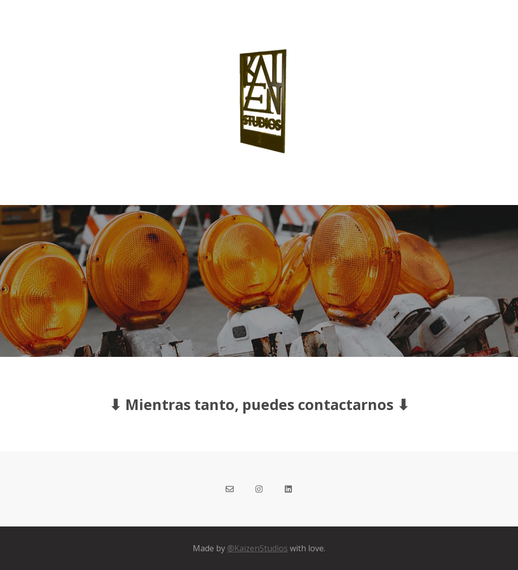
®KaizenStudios (257, 548)
